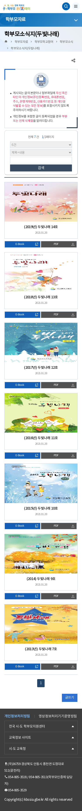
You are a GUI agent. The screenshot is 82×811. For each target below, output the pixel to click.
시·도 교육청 (17, 748)
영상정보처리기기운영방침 (58, 716)
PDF (64, 244)
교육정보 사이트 (20, 737)
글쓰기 (69, 697)
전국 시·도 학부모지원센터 (27, 726)
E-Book (27, 244)
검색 (41, 168)
